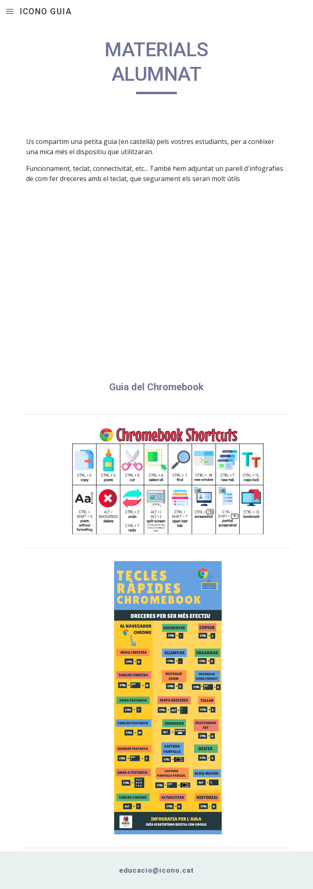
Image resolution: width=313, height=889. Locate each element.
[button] (10, 11)
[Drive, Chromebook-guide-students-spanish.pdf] (156, 290)
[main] (156, 65)
